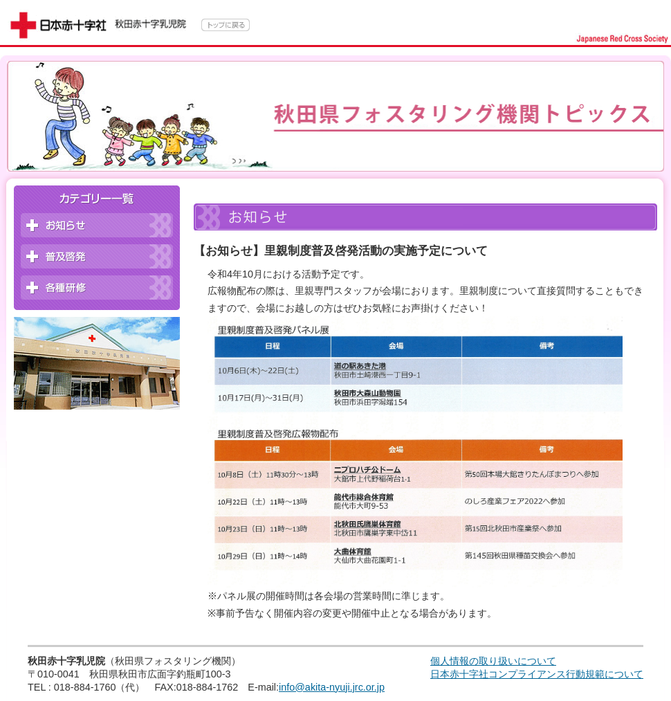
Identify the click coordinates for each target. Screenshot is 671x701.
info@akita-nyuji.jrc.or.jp (332, 687)
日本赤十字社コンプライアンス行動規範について (536, 674)
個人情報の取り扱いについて (493, 660)
